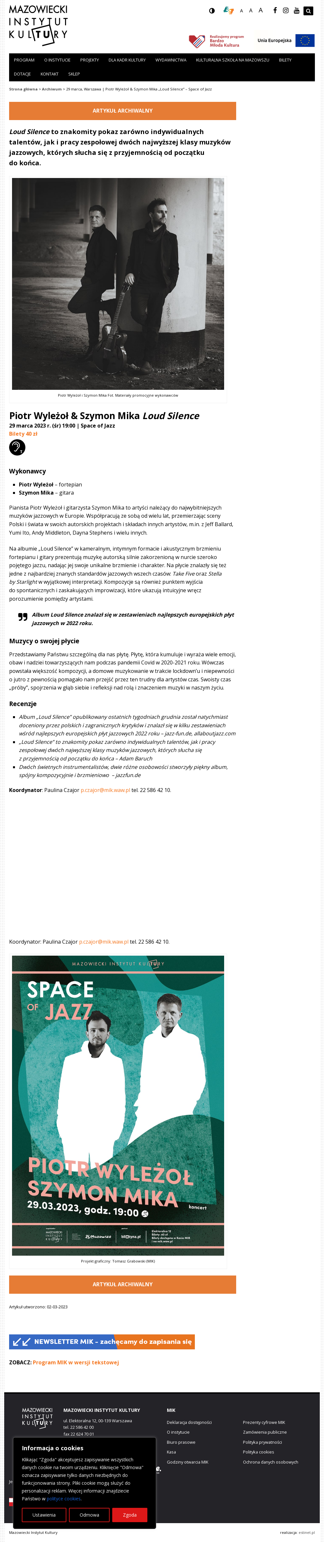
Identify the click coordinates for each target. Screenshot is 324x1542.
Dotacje (22, 74)
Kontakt (50, 74)
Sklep (74, 74)
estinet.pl (307, 1532)
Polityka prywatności (262, 1442)
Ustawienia (44, 1515)
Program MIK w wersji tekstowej (76, 1362)
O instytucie (57, 60)
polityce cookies (64, 1498)
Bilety (285, 60)
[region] (84, 1483)
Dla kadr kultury (127, 60)
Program (24, 60)
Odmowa (89, 1515)
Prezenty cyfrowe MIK (264, 1422)
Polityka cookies (258, 1452)
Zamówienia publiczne (265, 1432)
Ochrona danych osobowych (270, 1462)
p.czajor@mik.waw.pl (105, 790)
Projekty (89, 60)
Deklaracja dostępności (189, 1422)
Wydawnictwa (170, 60)
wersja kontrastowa (217, 12)
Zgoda (130, 1515)
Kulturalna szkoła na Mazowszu (232, 60)
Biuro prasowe (181, 1442)
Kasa (171, 1452)
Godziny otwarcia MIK (187, 1462)
